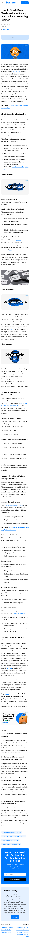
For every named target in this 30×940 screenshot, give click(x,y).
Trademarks (16, 71)
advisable (9, 668)
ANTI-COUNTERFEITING (10, 840)
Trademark (6, 29)
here (10, 250)
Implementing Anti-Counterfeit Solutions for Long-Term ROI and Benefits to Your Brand (22, 932)
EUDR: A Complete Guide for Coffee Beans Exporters (7, 930)
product (18, 240)
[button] (2, 3)
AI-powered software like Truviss (13, 505)
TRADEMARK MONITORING (12, 832)
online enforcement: (19, 613)
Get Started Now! (15, 879)
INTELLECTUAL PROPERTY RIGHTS (14, 836)
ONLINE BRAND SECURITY (11, 844)
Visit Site (15, 917)
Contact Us (24, 3)
